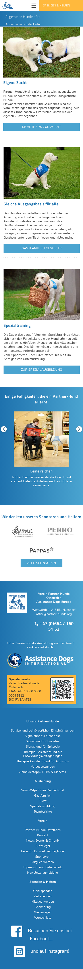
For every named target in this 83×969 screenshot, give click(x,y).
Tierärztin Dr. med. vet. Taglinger (43, 851)
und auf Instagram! (41, 951)
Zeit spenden (43, 896)
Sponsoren (42, 857)
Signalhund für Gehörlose (42, 736)
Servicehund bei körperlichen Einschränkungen (43, 731)
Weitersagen (42, 912)
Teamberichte (43, 812)
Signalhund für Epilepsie (43, 747)
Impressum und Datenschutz (42, 867)
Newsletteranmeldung (42, 873)
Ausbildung (43, 781)
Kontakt (42, 835)
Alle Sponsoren (41, 563)
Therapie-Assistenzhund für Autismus (42, 761)
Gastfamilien (42, 796)
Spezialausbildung (42, 806)
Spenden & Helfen (56, 5)
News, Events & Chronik (42, 841)
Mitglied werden (42, 862)
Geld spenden (42, 891)
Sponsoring (43, 907)
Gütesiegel (42, 846)
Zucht (42, 801)
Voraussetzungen (43, 767)
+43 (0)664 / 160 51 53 (54, 626)
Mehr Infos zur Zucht (41, 127)
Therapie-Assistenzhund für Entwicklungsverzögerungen (42, 754)
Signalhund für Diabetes (42, 741)
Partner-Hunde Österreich (43, 830)
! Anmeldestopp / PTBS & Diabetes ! (43, 772)
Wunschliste (42, 918)
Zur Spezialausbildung (41, 370)
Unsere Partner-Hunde (42, 722)
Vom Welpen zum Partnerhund (42, 790)
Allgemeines (14, 24)
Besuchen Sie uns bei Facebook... (41, 933)
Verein (42, 821)
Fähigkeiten (33, 24)
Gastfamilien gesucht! (42, 248)
